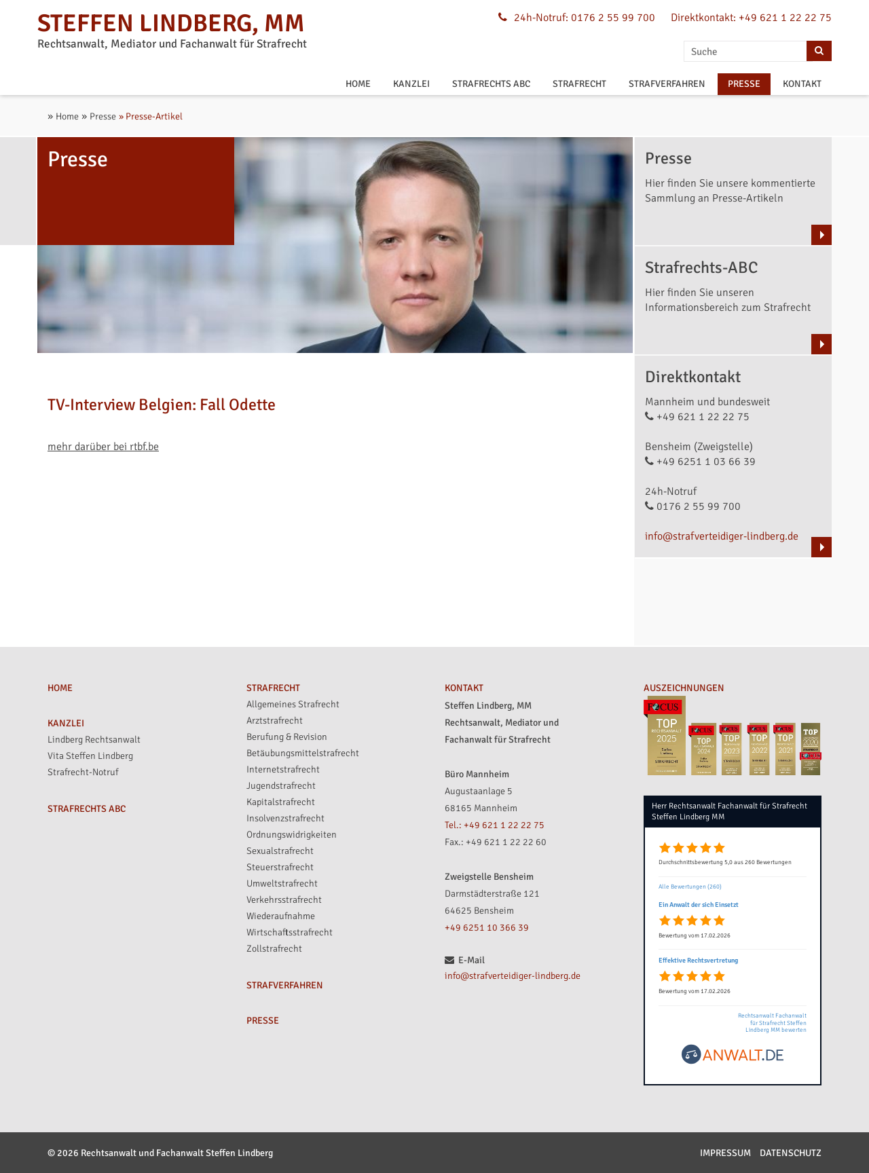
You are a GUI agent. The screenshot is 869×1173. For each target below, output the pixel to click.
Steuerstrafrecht (280, 867)
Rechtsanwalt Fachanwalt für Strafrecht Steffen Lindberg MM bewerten (772, 1023)
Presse (103, 116)
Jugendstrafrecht (281, 786)
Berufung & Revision (286, 737)
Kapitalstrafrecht (280, 802)
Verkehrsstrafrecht (284, 900)
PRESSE (744, 84)
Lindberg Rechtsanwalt (94, 739)
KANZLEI (411, 84)
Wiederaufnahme (280, 916)
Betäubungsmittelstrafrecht (302, 753)
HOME (358, 84)
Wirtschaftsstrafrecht (289, 932)
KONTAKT (802, 84)
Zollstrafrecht (274, 948)
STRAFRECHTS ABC (491, 84)
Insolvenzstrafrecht (285, 818)
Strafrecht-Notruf (83, 772)
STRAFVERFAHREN (667, 84)
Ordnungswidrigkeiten (291, 834)
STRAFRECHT (579, 84)
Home (67, 116)
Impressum (725, 1153)
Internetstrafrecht (283, 769)
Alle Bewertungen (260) (690, 887)
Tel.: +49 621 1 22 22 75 (494, 825)
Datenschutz (790, 1153)
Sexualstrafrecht (280, 851)
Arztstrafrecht (274, 720)
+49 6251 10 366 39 (487, 927)
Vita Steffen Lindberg (90, 756)
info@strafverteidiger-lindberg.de (721, 536)
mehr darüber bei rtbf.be (103, 446)
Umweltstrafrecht (282, 883)
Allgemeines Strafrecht (292, 704)
